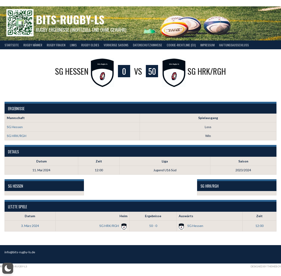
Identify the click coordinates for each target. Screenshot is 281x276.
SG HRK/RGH (16, 136)
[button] (7, 268)
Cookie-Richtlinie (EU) (181, 44)
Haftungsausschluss (234, 44)
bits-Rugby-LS (70, 19)
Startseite (12, 44)
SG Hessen (15, 127)
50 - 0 (153, 226)
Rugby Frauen (56, 44)
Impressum (207, 44)
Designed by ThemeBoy (266, 266)
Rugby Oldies (90, 44)
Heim (123, 216)
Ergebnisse (153, 216)
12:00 (259, 226)
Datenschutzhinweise (147, 44)
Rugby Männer (32, 44)
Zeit (259, 216)
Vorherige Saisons (116, 44)
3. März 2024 (30, 226)
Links (73, 44)
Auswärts (186, 216)
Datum (30, 216)
